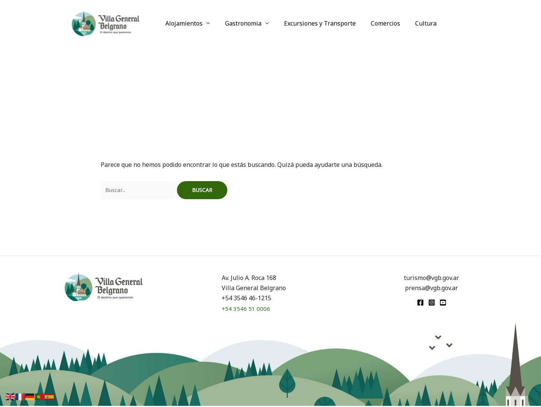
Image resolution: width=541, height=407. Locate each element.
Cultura (412, 23)
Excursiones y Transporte (312, 23)
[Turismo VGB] (105, 22)
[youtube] (443, 303)
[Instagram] (431, 303)
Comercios (375, 23)
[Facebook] (420, 303)
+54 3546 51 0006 (246, 310)
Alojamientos (182, 23)
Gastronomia (239, 23)
